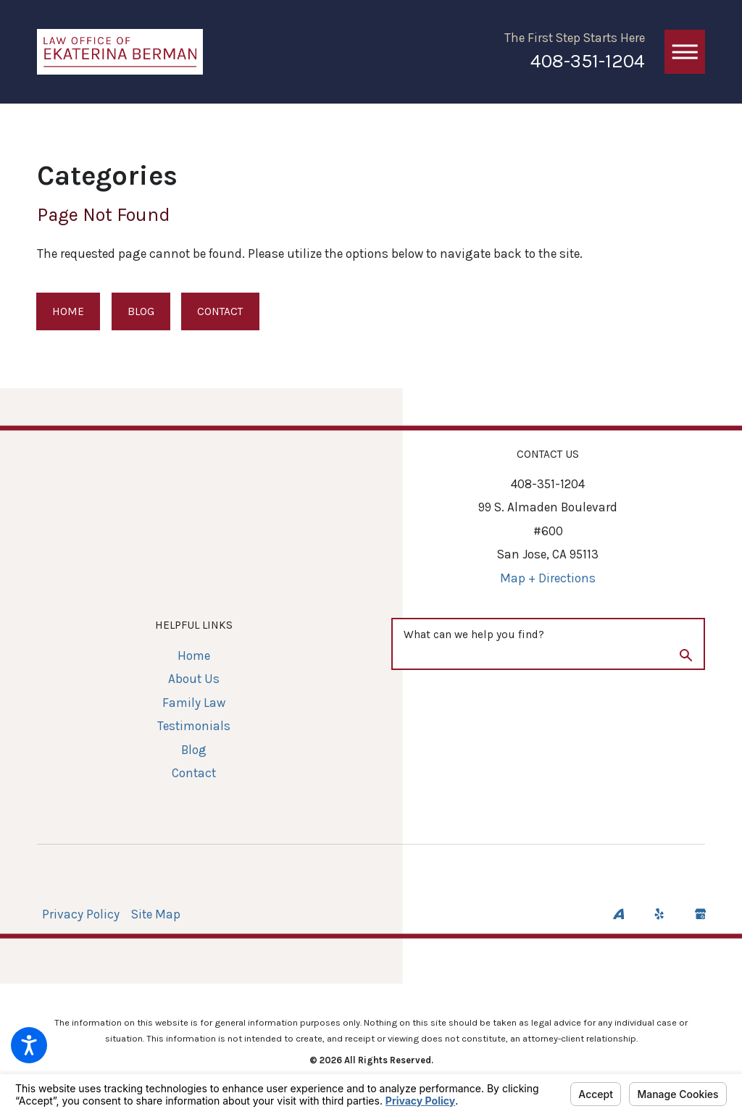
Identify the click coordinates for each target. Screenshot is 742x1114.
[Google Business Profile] (700, 913)
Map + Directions (548, 578)
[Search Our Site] (686, 657)
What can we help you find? (474, 634)
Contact (220, 311)
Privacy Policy (81, 914)
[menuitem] (194, 656)
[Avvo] (618, 913)
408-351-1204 (587, 61)
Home (68, 311)
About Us (194, 678)
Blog (141, 311)
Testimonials (193, 726)
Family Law (193, 702)
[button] (29, 1045)
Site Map (155, 914)
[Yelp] (659, 913)
